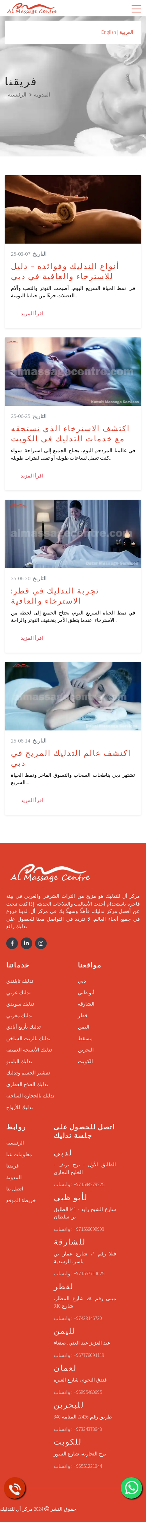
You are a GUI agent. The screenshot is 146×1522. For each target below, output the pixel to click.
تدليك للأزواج (19, 1107)
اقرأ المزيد (32, 313)
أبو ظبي (86, 992)
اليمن (84, 1026)
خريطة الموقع (21, 1200)
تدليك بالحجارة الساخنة (30, 1095)
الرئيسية (17, 94)
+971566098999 (89, 1229)
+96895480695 (88, 1392)
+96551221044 (88, 1466)
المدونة (42, 94)
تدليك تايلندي (19, 981)
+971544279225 (89, 1184)
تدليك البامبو (19, 1061)
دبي (82, 981)
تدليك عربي (18, 992)
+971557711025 (89, 1273)
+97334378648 (88, 1429)
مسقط (85, 1038)
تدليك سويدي (20, 1004)
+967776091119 (89, 1355)
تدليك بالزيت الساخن (28, 1038)
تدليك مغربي (19, 1015)
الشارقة (86, 1004)
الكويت (85, 1061)
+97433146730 (88, 1318)
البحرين (86, 1049)
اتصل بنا (14, 1188)
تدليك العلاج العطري (27, 1084)
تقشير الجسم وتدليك (28, 1072)
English (108, 32)
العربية (127, 32)
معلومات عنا (19, 1154)
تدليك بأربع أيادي (23, 1026)
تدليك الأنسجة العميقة (29, 1049)
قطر (82, 1015)
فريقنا (12, 1165)
